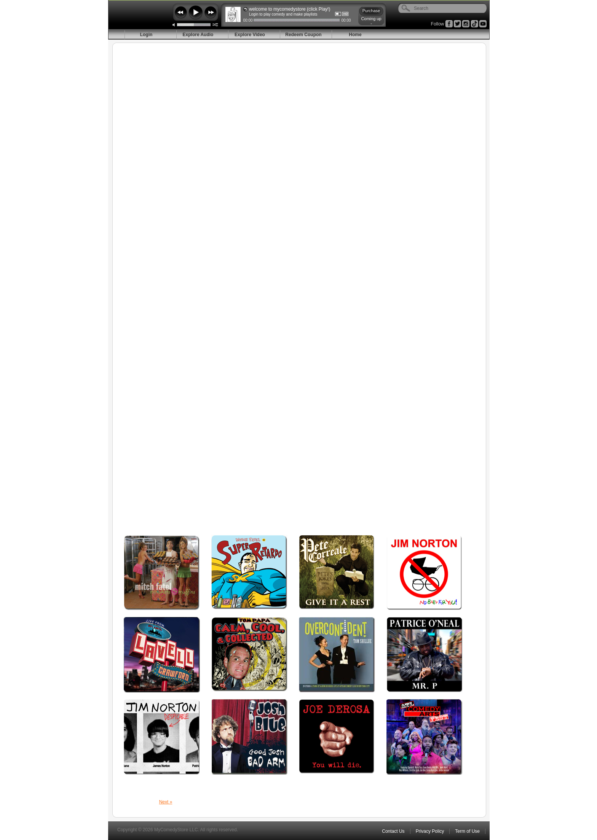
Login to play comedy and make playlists (283, 14)
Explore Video (250, 34)
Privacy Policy (430, 831)
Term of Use (467, 831)
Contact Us (393, 831)
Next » (165, 802)
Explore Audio (198, 34)
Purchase (371, 10)
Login (146, 34)
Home (355, 34)
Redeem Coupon (303, 34)
